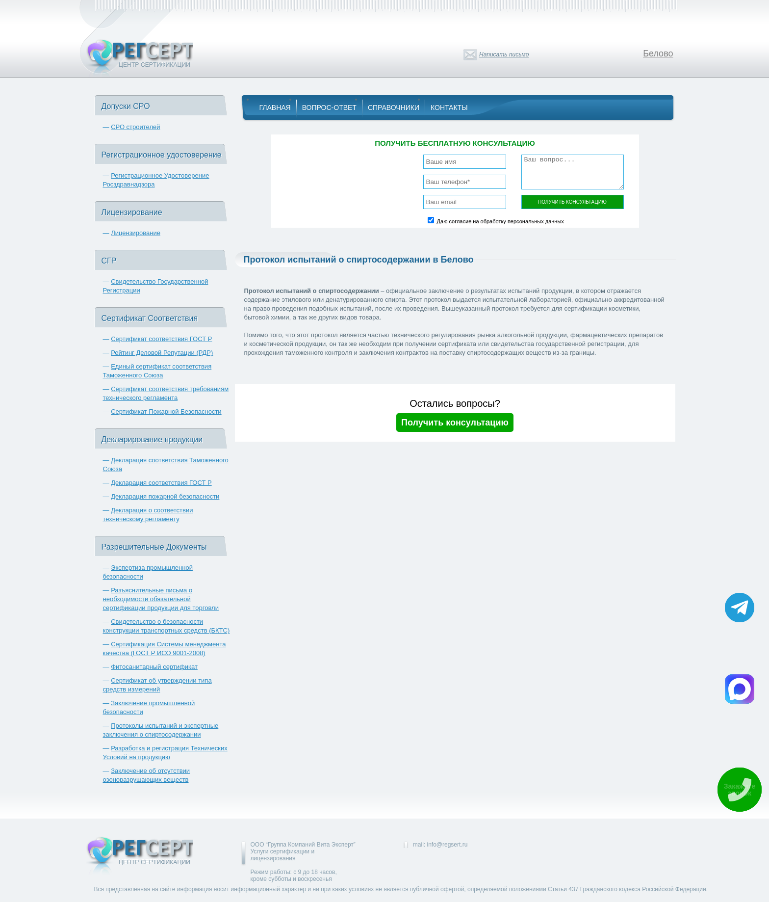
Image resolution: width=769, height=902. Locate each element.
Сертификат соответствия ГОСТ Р (161, 339)
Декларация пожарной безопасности (165, 496)
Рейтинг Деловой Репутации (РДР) (162, 352)
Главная (275, 107)
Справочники (393, 107)
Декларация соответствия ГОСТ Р (161, 482)
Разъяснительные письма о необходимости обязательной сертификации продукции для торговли (161, 598)
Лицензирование (135, 233)
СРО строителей (135, 127)
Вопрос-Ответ (329, 107)
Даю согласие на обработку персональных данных (500, 221)
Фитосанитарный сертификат (154, 666)
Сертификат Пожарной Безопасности (166, 411)
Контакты (449, 107)
